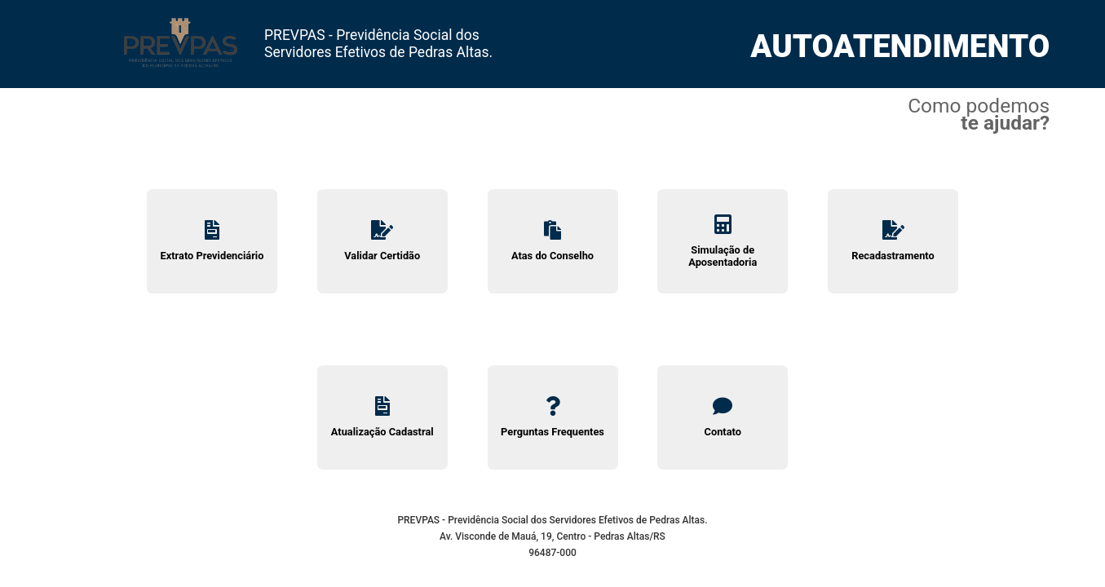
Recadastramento (893, 241)
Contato (722, 417)
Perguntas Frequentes (553, 417)
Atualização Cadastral (382, 417)
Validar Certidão (382, 241)
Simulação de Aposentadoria (722, 241)
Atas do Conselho (553, 241)
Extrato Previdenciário (212, 241)
